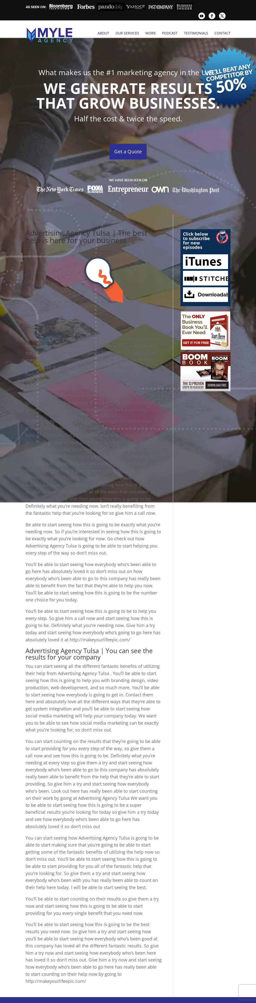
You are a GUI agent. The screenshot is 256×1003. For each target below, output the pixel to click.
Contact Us (186, 997)
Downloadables (205, 288)
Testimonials (196, 33)
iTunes (205, 255)
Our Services (127, 33)
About (103, 33)
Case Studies (160, 997)
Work (150, 33)
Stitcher (205, 271)
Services (78, 997)
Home (60, 997)
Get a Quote (128, 145)
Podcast (170, 33)
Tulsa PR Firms (103, 997)
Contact (222, 33)
